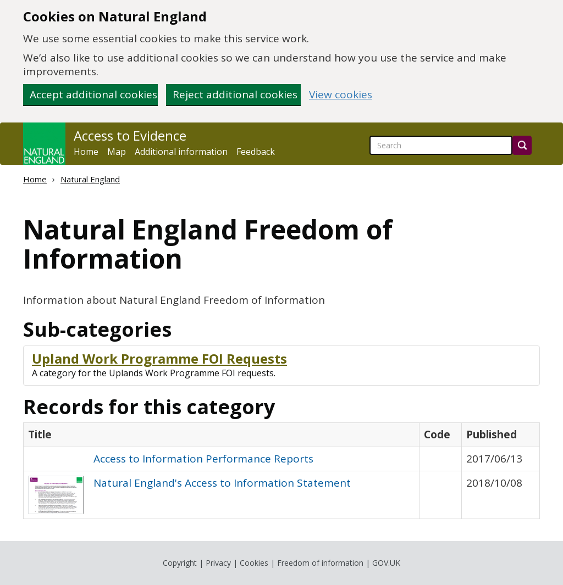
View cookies (340, 95)
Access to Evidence (130, 135)
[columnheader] (222, 435)
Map (116, 151)
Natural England (90, 179)
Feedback (255, 151)
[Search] (522, 145)
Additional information (181, 151)
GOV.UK (386, 563)
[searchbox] (440, 145)
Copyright (180, 563)
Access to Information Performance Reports (203, 459)
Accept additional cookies (93, 94)
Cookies (254, 563)
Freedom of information (320, 563)
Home (86, 151)
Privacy (218, 563)
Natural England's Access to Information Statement (222, 483)
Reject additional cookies (235, 94)
